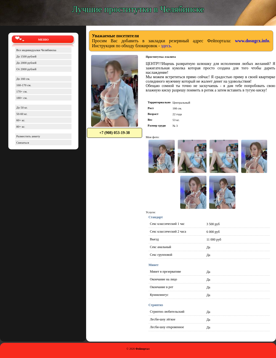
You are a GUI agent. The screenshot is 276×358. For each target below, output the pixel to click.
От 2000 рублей (26, 69)
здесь (166, 45)
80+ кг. (20, 126)
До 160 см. (23, 78)
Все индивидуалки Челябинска (36, 50)
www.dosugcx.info (252, 40)
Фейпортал (143, 348)
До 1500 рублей (26, 56)
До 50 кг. (22, 107)
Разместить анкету (28, 136)
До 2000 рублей (26, 62)
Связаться (22, 142)
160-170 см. (23, 85)
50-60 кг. (21, 113)
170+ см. (21, 91)
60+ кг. (20, 120)
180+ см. (21, 97)
